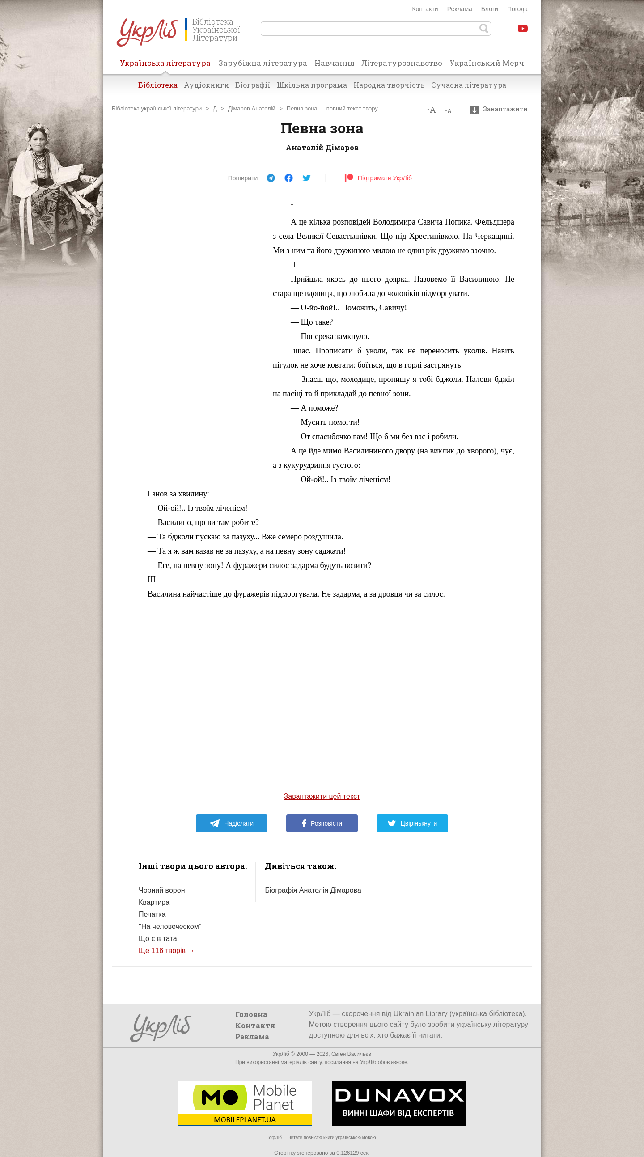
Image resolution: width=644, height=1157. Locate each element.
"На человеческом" (170, 926)
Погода (517, 9)
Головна (251, 1014)
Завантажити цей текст (322, 796)
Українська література (165, 66)
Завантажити (501, 109)
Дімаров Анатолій (251, 108)
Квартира (154, 902)
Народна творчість (389, 84)
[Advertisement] (197, 334)
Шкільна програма (312, 84)
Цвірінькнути (412, 823)
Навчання (334, 63)
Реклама (459, 9)
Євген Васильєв (351, 1054)
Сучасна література (468, 84)
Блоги (489, 9)
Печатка (152, 914)
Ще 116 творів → (167, 950)
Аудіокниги (206, 84)
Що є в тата (158, 938)
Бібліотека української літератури (157, 108)
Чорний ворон (162, 890)
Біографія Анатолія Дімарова (313, 890)
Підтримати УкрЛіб (378, 178)
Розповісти (322, 823)
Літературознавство (401, 63)
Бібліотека (158, 84)
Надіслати (231, 823)
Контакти (425, 9)
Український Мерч (486, 63)
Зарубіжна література (262, 63)
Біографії (253, 84)
